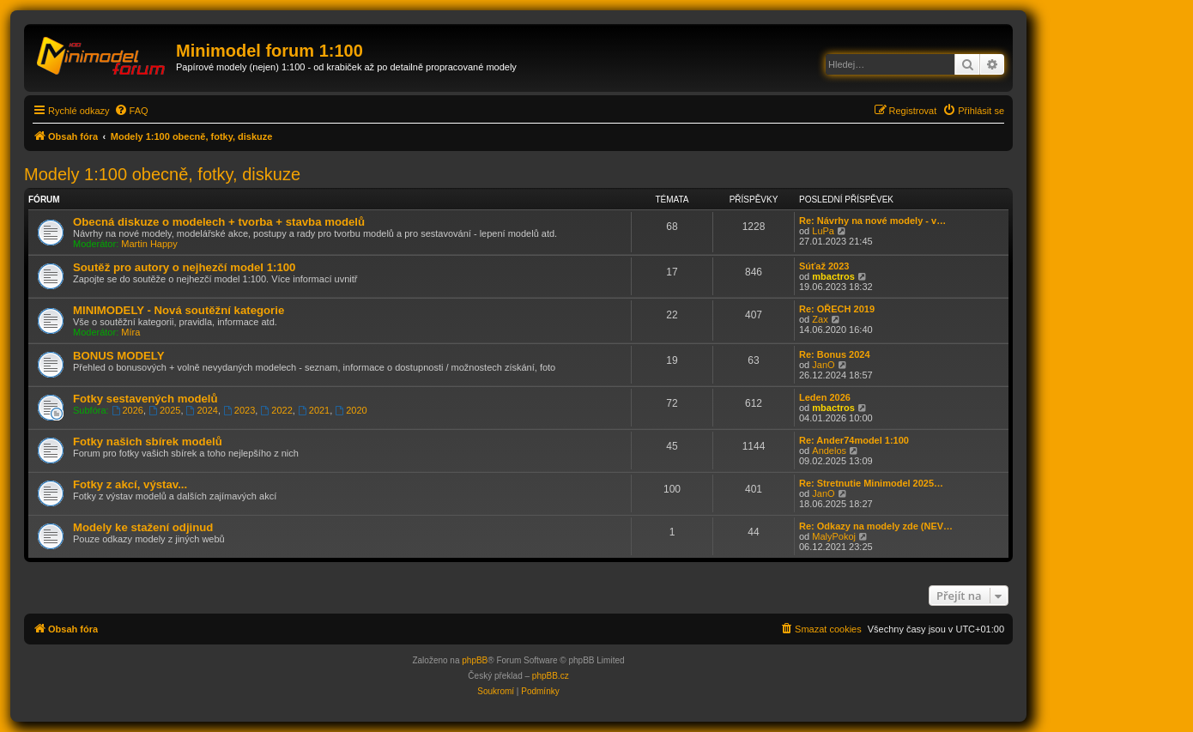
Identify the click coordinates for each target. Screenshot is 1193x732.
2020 (350, 410)
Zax (819, 319)
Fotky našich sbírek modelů (147, 441)
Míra (130, 332)
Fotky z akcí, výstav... (130, 484)
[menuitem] (131, 110)
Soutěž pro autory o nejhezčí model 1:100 (184, 267)
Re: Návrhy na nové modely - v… (872, 220)
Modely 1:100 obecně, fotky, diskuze (162, 174)
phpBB (474, 660)
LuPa (823, 231)
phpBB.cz (550, 676)
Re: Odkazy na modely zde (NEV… (876, 526)
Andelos (829, 450)
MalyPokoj (834, 536)
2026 (127, 410)
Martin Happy (149, 244)
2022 (276, 410)
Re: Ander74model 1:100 (854, 440)
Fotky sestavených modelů (145, 398)
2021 (314, 410)
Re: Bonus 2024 (834, 354)
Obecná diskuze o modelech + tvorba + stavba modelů (219, 221)
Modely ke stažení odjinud (143, 527)
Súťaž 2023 (824, 266)
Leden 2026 (825, 397)
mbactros (833, 276)
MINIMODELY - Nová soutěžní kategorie (178, 310)
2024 (202, 410)
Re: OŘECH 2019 (837, 309)
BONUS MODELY (119, 355)
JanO (823, 365)
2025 (164, 410)
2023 (239, 410)
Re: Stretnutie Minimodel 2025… (871, 483)
